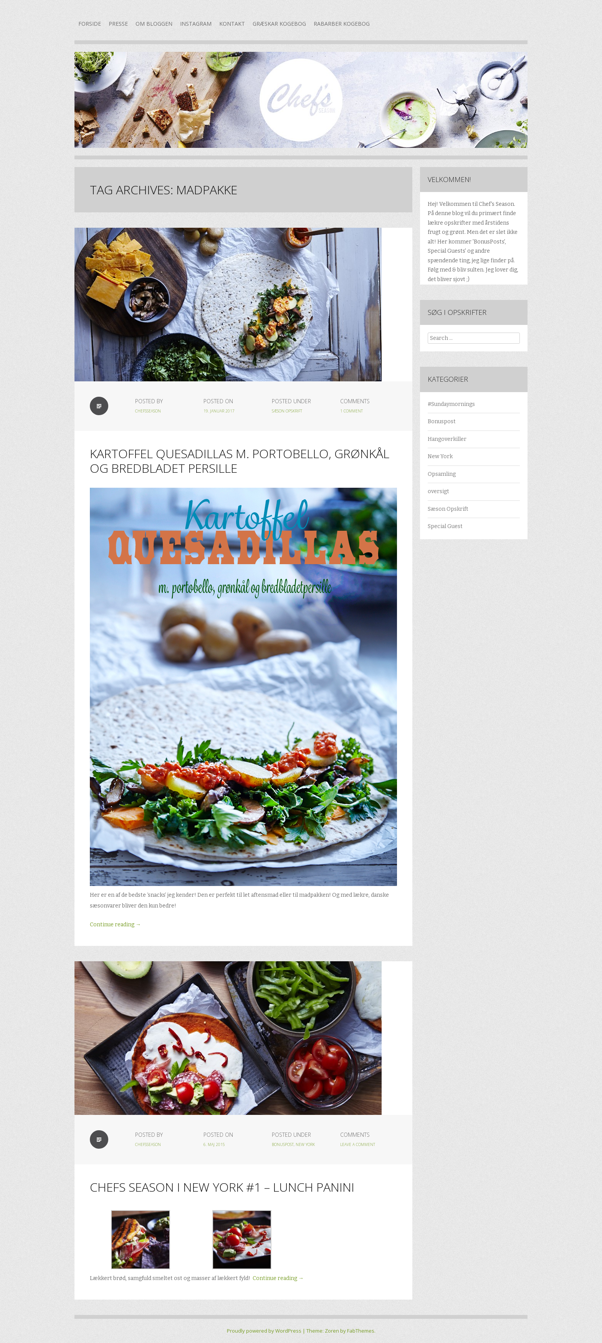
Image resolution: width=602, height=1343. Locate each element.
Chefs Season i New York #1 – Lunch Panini (222, 1187)
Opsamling (442, 474)
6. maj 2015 (214, 1144)
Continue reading (115, 924)
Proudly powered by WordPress (264, 1330)
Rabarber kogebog (342, 23)
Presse (118, 23)
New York (305, 1144)
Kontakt (232, 23)
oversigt (438, 491)
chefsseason (148, 411)
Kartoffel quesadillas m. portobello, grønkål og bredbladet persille (239, 460)
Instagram (196, 23)
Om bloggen (154, 23)
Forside (89, 23)
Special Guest (445, 526)
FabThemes (360, 1330)
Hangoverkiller (447, 439)
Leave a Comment (357, 1144)
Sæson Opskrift (287, 411)
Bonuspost (283, 1144)
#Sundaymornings (451, 404)
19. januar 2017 (219, 411)
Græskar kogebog (279, 23)
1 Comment (351, 411)
